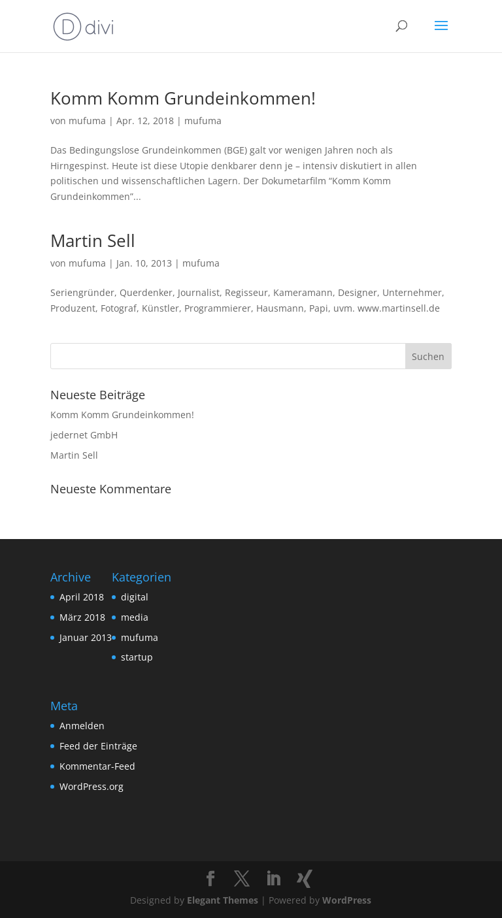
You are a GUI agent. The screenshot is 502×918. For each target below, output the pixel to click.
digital (134, 597)
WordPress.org (91, 786)
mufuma (87, 120)
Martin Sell (92, 240)
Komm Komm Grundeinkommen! (183, 98)
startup (137, 657)
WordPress (346, 900)
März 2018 (82, 617)
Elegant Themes (222, 900)
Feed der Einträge (98, 746)
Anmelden (82, 725)
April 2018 (81, 597)
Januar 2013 (85, 637)
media (134, 617)
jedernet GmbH (84, 435)
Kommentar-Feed (97, 766)
